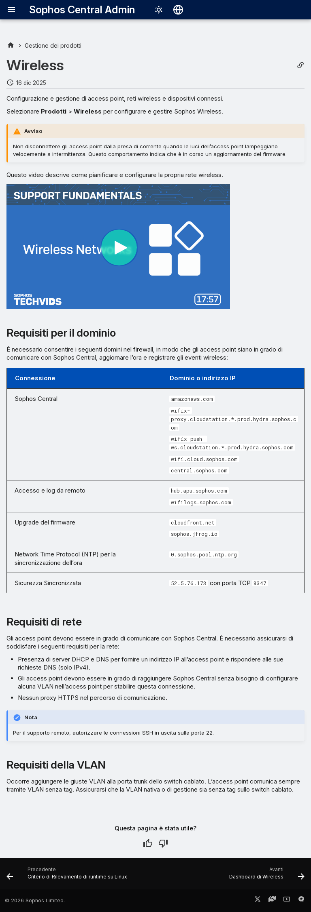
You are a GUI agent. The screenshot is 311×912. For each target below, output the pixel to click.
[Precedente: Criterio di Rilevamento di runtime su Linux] (68, 876)
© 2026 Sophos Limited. (35, 900)
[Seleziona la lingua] (178, 10)
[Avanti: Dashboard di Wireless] (265, 876)
